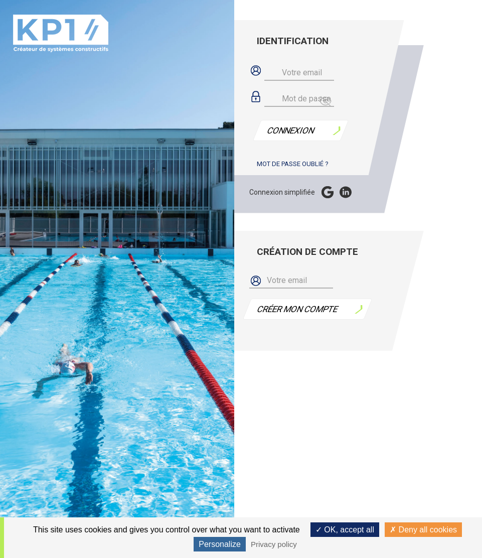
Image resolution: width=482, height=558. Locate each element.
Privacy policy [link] (274, 544)
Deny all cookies (423, 529)
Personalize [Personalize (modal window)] (220, 544)
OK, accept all (344, 529)
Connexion (290, 130)
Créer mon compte (297, 309)
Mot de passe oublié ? (293, 164)
